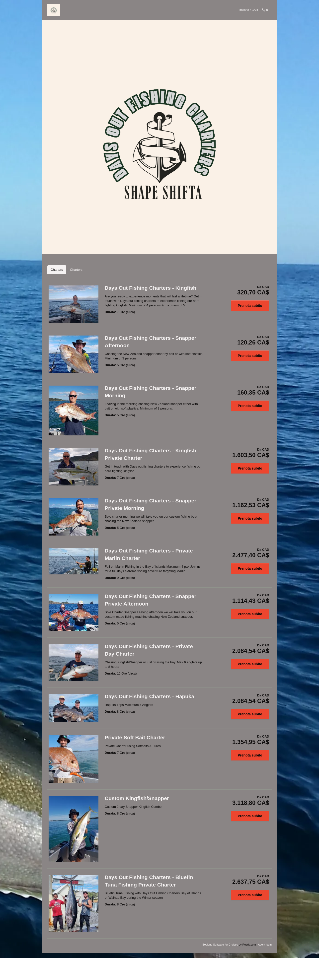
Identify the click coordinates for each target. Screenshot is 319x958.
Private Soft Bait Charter (135, 737)
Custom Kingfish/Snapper (137, 798)
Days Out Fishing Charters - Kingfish (150, 288)
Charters (57, 270)
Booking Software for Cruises (220, 944)
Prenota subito (250, 306)
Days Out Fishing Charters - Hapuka (149, 696)
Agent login (265, 944)
